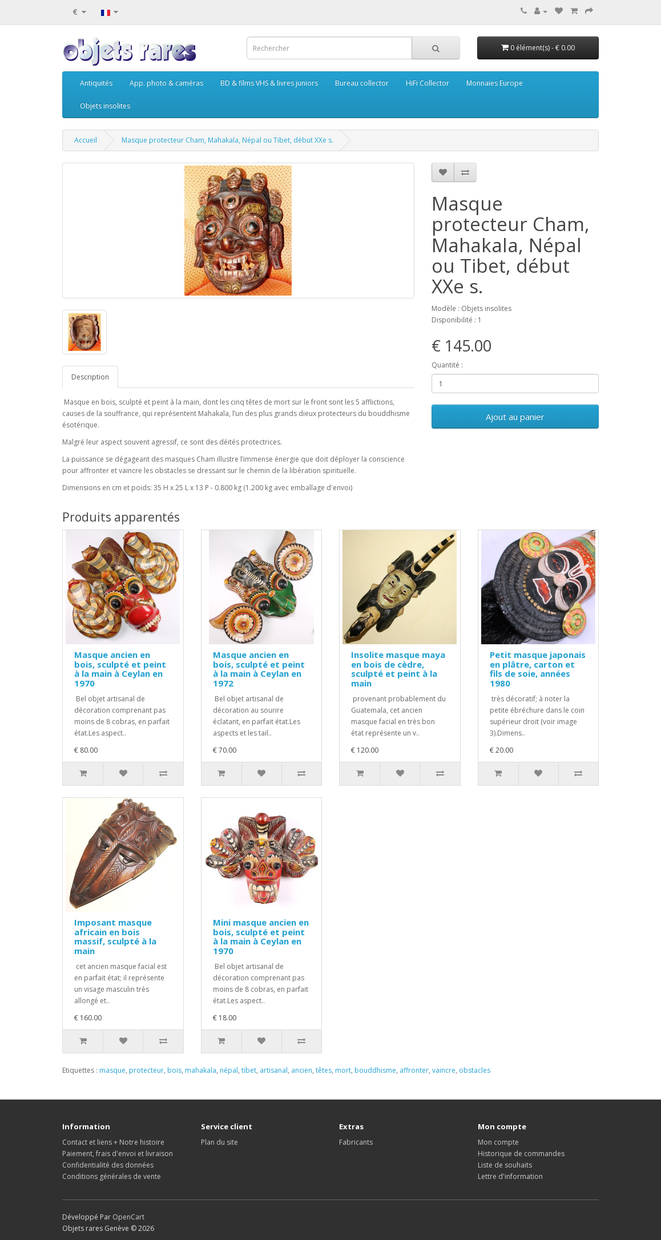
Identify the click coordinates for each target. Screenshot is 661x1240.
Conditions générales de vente (111, 1176)
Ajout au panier (515, 416)
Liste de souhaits (505, 1165)
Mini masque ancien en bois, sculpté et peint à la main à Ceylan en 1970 (261, 936)
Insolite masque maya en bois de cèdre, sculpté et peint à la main (398, 669)
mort (343, 1070)
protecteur (146, 1070)
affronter (414, 1070)
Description (90, 377)
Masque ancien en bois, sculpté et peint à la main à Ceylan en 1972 (259, 669)
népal (229, 1070)
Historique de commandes (521, 1153)
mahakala (200, 1070)
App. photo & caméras (166, 83)
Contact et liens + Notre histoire (113, 1142)
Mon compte (498, 1142)
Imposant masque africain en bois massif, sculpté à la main (115, 936)
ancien (301, 1070)
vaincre (444, 1070)
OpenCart (128, 1217)
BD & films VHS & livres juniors (269, 83)
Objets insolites (105, 106)
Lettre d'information (510, 1176)
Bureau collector (362, 83)
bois (174, 1070)
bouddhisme (375, 1070)
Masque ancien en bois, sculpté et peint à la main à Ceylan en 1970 (120, 669)
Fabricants (356, 1142)
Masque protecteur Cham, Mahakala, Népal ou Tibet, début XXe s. (227, 140)
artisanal (274, 1070)
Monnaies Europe (494, 83)
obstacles (474, 1070)
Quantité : (447, 365)
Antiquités (96, 83)
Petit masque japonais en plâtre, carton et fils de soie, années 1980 (538, 669)
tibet (248, 1070)
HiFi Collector (427, 83)
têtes (324, 1070)
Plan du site (219, 1142)
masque (112, 1070)
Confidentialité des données (108, 1165)
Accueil (85, 140)
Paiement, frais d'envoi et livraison (117, 1153)
